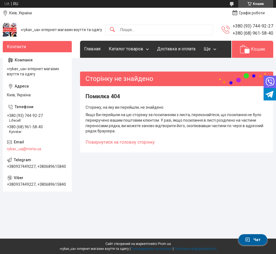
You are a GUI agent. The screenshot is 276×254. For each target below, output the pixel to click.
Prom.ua (164, 244)
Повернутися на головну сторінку (120, 142)
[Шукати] (112, 30)
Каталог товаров (126, 48)
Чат (253, 239)
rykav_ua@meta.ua (24, 149)
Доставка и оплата (176, 48)
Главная (92, 48)
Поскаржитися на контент (151, 249)
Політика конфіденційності (195, 249)
